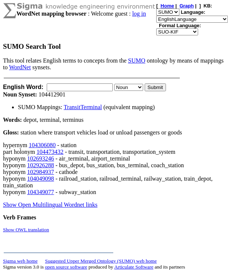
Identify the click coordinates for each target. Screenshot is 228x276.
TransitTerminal (83, 107)
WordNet (20, 67)
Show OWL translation (26, 229)
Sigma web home (20, 261)
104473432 (50, 152)
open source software (66, 267)
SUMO (136, 60)
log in (139, 13)
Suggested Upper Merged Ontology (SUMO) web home (101, 261)
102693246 (40, 158)
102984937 (40, 172)
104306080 (42, 145)
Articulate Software (134, 267)
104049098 (40, 178)
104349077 (40, 192)
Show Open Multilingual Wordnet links (50, 205)
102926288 (40, 165)
